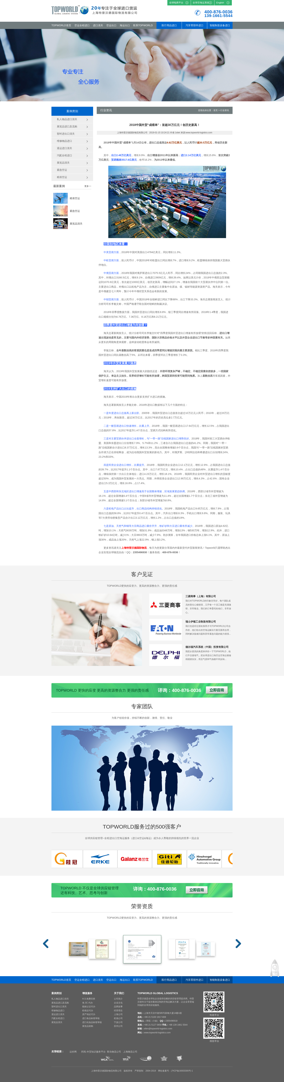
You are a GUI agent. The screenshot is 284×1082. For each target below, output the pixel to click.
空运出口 (111, 25)
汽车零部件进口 (194, 25)
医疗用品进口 (169, 25)
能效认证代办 (88, 1006)
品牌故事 (118, 1006)
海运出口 (125, 25)
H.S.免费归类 (88, 999)
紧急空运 (75, 210)
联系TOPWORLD (143, 25)
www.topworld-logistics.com (157, 1032)
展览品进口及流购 (60, 1002)
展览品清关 (76, 223)
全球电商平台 (176, 2)
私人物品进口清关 (60, 999)
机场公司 (118, 1018)
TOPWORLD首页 (61, 25)
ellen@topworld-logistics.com (158, 1028)
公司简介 (118, 999)
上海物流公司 (130, 1051)
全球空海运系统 (201, 2)
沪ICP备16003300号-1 (182, 1071)
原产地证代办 (88, 1014)
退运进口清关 (57, 1014)
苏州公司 (118, 1026)
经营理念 (118, 1010)
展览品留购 (87, 1026)
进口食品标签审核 (91, 1018)
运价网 (73, 1051)
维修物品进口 (57, 1010)
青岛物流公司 (114, 1051)
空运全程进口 (82, 25)
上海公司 (118, 1014)
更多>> (87, 186)
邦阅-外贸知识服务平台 (93, 1051)
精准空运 (75, 198)
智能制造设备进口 (220, 25)
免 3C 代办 (87, 1002)
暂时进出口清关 (59, 1006)
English (220, 2)
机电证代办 (87, 1010)
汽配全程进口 (57, 1018)
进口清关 (98, 25)
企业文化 (118, 1002)
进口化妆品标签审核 (92, 1022)
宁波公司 (118, 1022)
